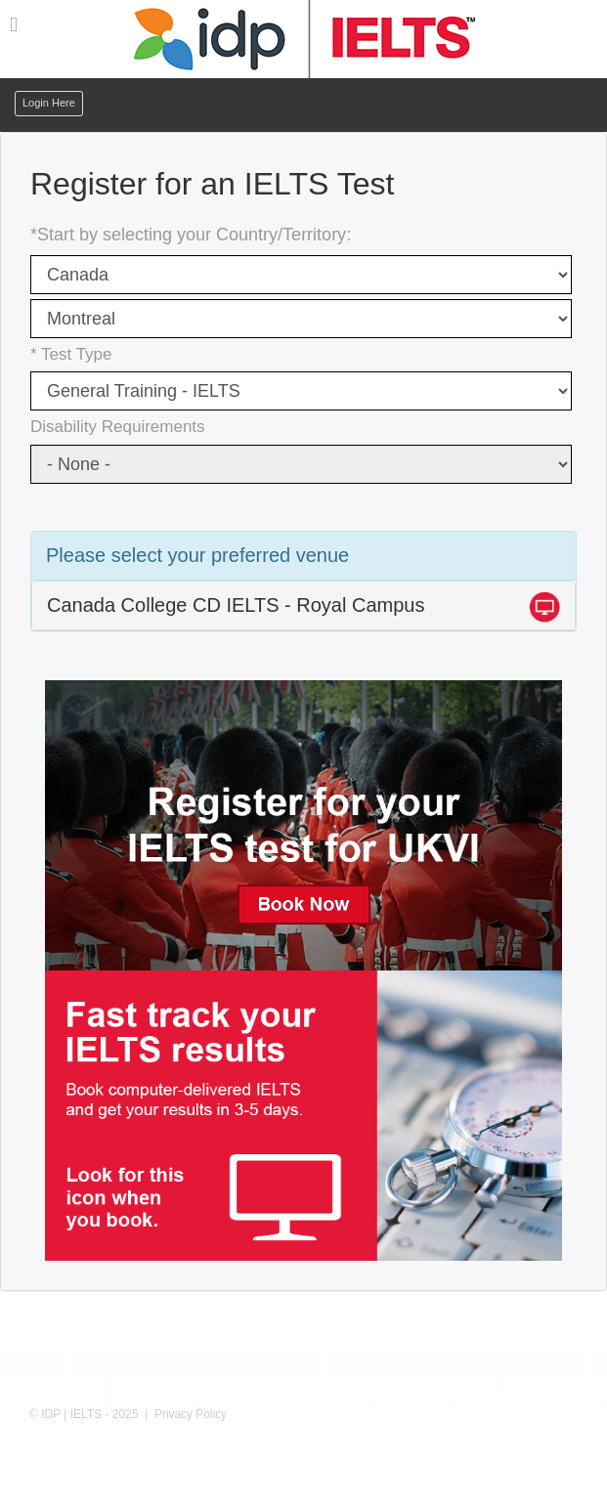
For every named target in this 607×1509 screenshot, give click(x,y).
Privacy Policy (190, 1414)
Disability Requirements (117, 426)
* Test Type (70, 354)
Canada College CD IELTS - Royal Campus (235, 605)
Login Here (48, 102)
